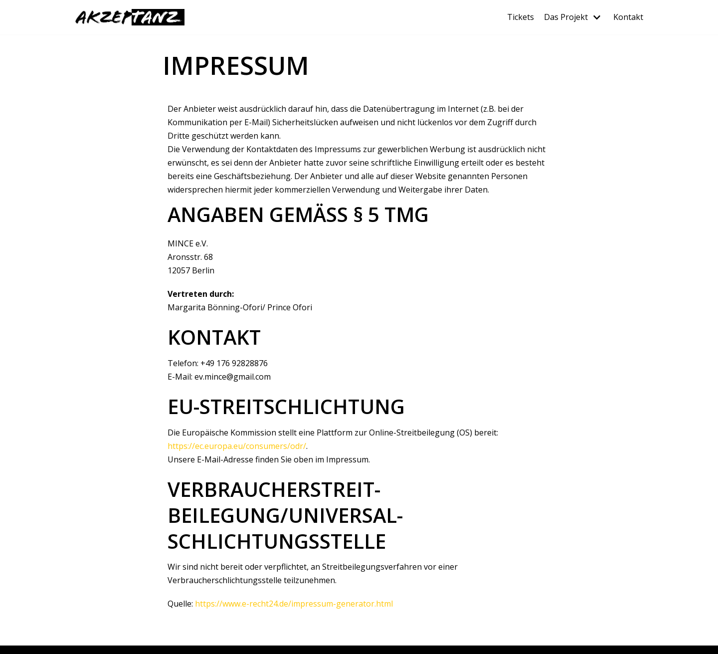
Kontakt (628, 16)
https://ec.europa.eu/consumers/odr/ (237, 445)
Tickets (520, 16)
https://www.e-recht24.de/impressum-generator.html (294, 603)
